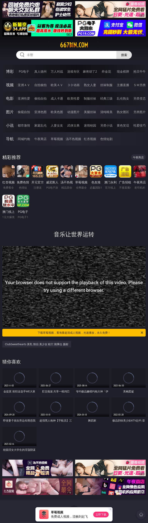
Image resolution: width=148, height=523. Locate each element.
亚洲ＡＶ (24, 85)
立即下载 (101, 514)
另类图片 (139, 112)
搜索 (124, 55)
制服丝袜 (90, 98)
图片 (10, 111)
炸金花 (106, 71)
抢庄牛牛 (139, 71)
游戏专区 (73, 71)
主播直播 (123, 85)
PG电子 (24, 71)
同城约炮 (24, 139)
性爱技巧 (139, 125)
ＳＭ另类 (139, 85)
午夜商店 (40, 139)
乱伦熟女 (123, 98)
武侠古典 (73, 125)
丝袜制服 (106, 85)
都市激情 (24, 125)
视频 (10, 84)
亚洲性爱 (24, 98)
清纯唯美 (106, 112)
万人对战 (57, 71)
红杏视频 (90, 139)
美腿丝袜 (90, 112)
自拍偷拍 (40, 85)
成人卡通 (57, 98)
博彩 (10, 71)
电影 (10, 98)
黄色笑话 (123, 125)
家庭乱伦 (40, 125)
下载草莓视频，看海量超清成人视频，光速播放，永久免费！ (91, 332)
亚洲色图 (40, 112)
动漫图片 (73, 112)
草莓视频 (57, 139)
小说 (10, 125)
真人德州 (40, 71)
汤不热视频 (73, 139)
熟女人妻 (90, 85)
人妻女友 (57, 125)
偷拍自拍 (40, 98)
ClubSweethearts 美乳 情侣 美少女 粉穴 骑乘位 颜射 (36, 344)
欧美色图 (57, 112)
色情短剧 (106, 139)
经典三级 (106, 98)
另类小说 (106, 125)
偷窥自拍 (24, 112)
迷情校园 (90, 125)
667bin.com (74, 45)
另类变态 (139, 98)
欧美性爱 (73, 98)
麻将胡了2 (90, 71)
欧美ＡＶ (57, 85)
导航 (10, 138)
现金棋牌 (123, 71)
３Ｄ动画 (73, 85)
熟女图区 (123, 112)
